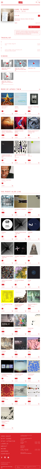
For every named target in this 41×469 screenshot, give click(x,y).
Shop (8, 436)
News (3, 448)
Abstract (32, 18)
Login (39, 0)
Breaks (26, 18)
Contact (5, 453)
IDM (29, 18)
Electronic (23, 18)
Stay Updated (8, 441)
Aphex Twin (20, 11)
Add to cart (34, 26)
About (4, 446)
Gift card (6, 438)
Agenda (5, 451)
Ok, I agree (18, 467)
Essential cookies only (31, 467)
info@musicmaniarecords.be (26, 435)
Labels (4, 443)
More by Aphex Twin (11, 89)
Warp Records (17, 18)
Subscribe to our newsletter (26, 453)
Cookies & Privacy (4, 463)
